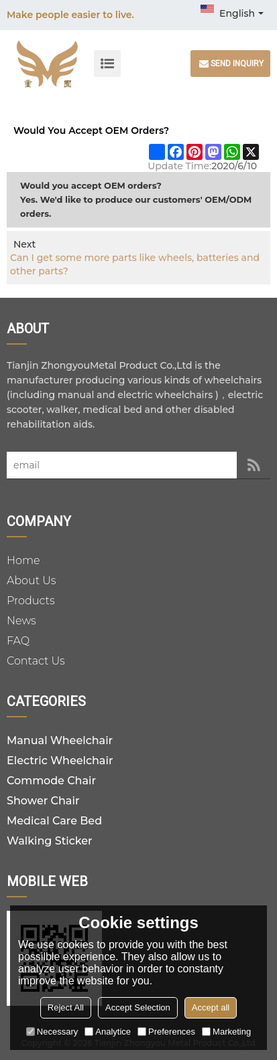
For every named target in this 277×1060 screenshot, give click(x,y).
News (21, 620)
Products (31, 600)
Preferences (166, 1032)
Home (23, 560)
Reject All (66, 1007)
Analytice (108, 1032)
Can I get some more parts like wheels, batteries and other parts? (135, 264)
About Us (31, 580)
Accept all (210, 1007)
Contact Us (36, 660)
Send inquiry (237, 63)
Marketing (226, 1032)
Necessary (52, 1032)
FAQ (18, 640)
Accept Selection (137, 1007)
